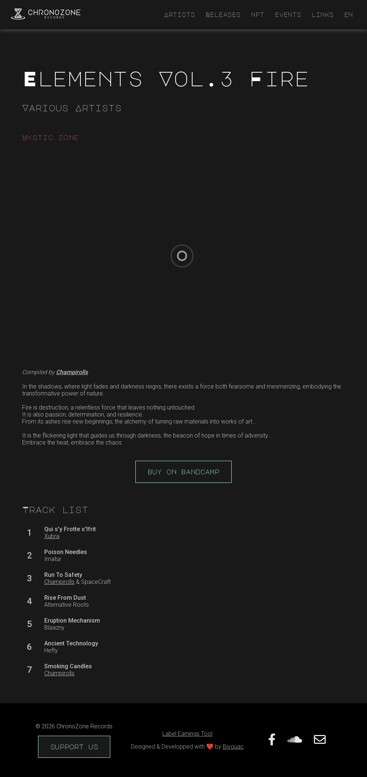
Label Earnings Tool (187, 733)
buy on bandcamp (183, 471)
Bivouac (233, 746)
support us (74, 746)
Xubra (51, 536)
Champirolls (59, 581)
